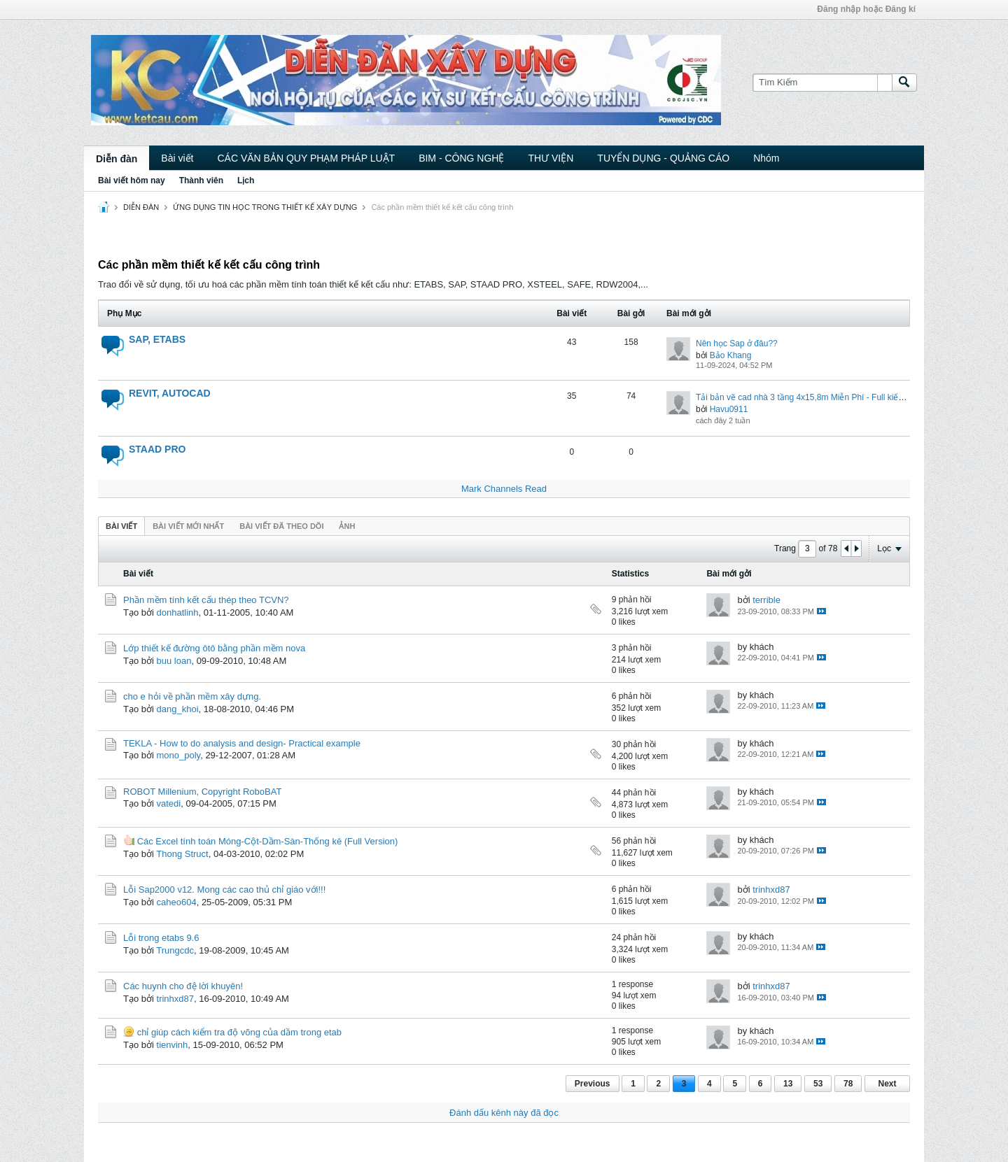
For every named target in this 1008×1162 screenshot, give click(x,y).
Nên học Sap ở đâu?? (737, 343)
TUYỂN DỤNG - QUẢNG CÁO (663, 158)
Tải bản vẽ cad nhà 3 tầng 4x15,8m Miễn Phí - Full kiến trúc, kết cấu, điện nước (845, 397)
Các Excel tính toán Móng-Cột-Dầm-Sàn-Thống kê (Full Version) (267, 841)
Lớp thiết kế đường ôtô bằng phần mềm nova (214, 648)
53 (817, 1084)
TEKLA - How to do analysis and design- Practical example (241, 743)
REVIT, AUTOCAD (170, 393)
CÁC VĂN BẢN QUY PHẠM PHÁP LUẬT (306, 158)
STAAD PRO (157, 449)
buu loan (174, 661)
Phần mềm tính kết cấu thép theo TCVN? (206, 600)
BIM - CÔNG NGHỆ (461, 158)
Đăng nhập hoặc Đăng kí (866, 9)
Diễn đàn (116, 158)
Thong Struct (182, 854)
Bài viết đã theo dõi (281, 526)
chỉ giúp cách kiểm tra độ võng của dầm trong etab (239, 1032)
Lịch (245, 180)
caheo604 (177, 902)
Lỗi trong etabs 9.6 (161, 938)
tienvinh (172, 1045)
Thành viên (201, 180)
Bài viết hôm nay (131, 180)
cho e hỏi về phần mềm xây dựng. (192, 696)
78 (848, 1084)
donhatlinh (178, 612)
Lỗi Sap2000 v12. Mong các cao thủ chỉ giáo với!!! (224, 889)
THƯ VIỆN (550, 158)
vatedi (169, 803)
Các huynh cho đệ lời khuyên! (183, 986)
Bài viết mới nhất (188, 526)
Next (887, 1084)
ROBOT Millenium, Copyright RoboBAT (202, 791)
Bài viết (177, 158)
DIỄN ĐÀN (141, 207)
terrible (766, 600)
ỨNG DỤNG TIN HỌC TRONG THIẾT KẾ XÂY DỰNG (265, 207)
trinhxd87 (771, 889)
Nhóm (766, 158)
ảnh (347, 526)
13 (787, 1084)
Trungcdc (175, 950)
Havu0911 (729, 409)
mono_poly (179, 755)
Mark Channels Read (504, 488)
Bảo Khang (731, 355)
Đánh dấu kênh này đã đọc (504, 1112)
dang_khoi (178, 709)
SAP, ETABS (157, 339)
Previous (592, 1084)
